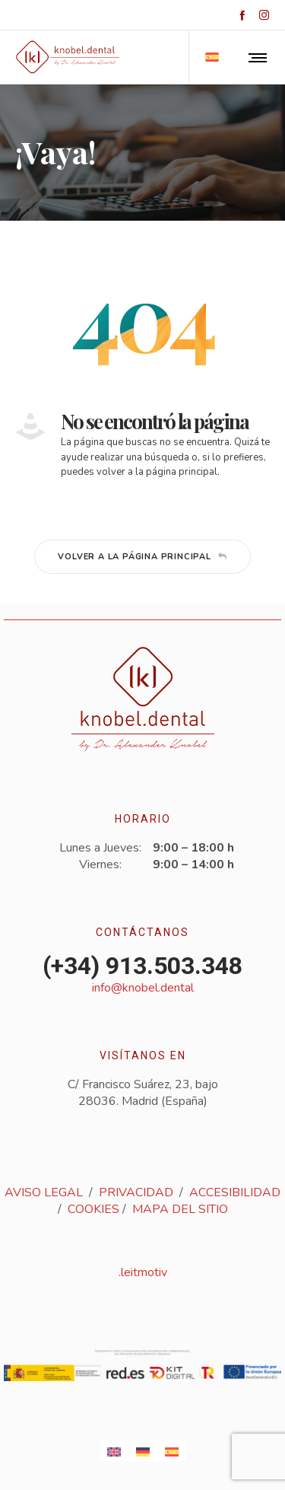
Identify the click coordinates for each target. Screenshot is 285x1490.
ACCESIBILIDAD (234, 1192)
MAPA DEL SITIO (180, 1209)
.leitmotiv (143, 1272)
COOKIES (93, 1209)
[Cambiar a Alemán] (142, 1451)
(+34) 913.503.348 (142, 965)
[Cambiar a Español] (171, 1451)
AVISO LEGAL (44, 1192)
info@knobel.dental (143, 987)
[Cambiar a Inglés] (114, 1451)
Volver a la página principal (142, 556)
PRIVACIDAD (136, 1192)
